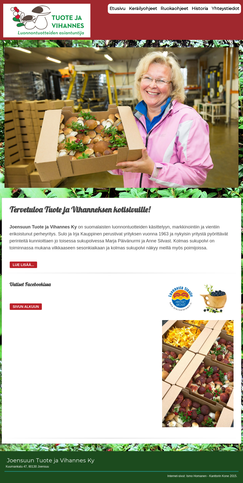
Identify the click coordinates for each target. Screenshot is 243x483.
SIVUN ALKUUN (26, 307)
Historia (200, 8)
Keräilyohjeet (143, 8)
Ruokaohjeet (174, 8)
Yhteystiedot (225, 8)
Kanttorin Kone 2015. (223, 476)
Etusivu (117, 8)
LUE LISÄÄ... (23, 265)
